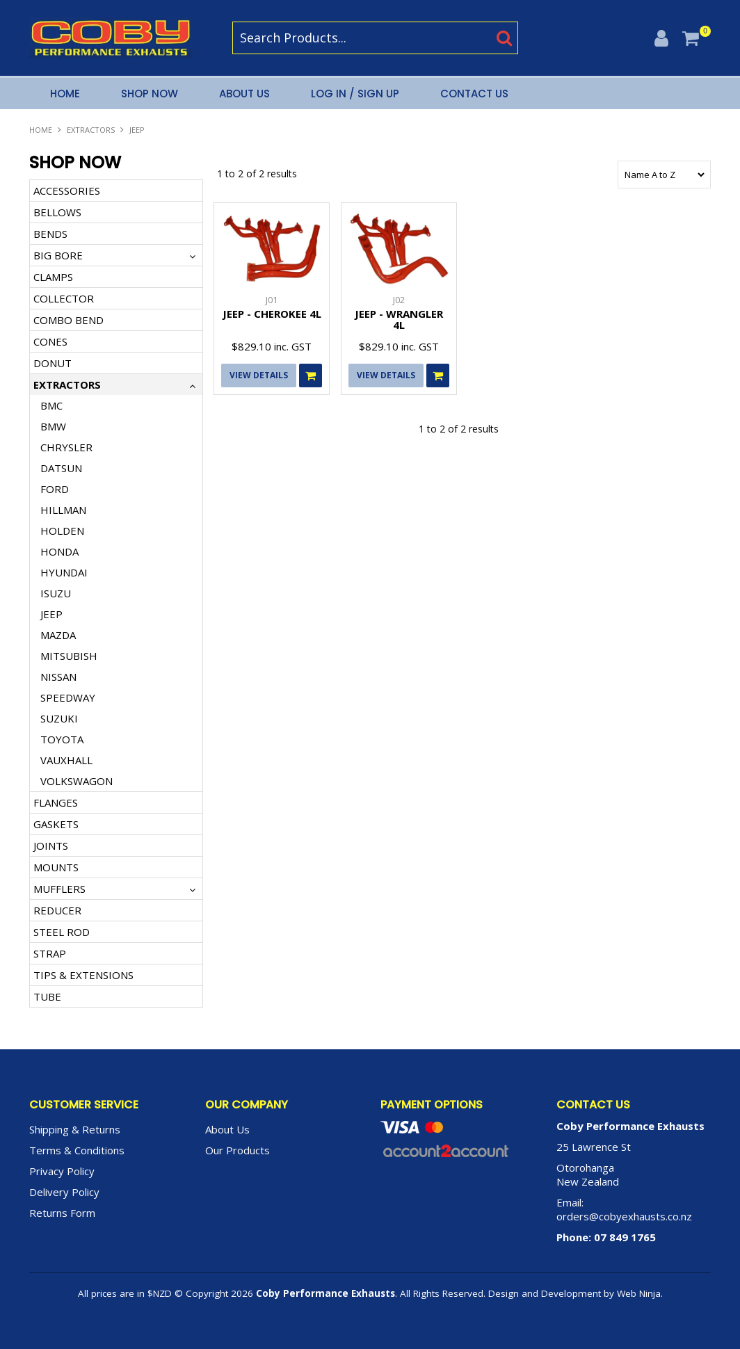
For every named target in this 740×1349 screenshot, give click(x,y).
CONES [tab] (50, 341)
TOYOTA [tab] (61, 739)
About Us (244, 93)
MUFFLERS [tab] (59, 889)
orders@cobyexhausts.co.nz (624, 1216)
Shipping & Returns (74, 1129)
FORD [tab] (54, 489)
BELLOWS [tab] (57, 212)
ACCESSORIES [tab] (66, 190)
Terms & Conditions (76, 1150)
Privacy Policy (62, 1171)
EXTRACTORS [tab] (67, 384)
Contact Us (474, 93)
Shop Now (149, 93)
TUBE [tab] (47, 996)
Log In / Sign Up (355, 93)
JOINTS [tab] (50, 846)
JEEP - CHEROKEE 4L (272, 314)
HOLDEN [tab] (62, 531)
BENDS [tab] (50, 234)
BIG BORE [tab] (58, 255)
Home (65, 93)
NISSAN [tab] (58, 677)
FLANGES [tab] (55, 802)
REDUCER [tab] (57, 910)
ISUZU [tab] (55, 593)
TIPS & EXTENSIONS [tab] (83, 975)
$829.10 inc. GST (272, 346)
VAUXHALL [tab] (66, 760)
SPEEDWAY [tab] (67, 697)
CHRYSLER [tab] (66, 447)
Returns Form (62, 1213)
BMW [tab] (53, 426)
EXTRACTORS (91, 129)
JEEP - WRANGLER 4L (399, 319)
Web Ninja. (640, 1293)
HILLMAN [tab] (63, 510)
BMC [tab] (51, 405)
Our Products (237, 1150)
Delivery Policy (64, 1192)
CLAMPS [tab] (53, 277)
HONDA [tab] (59, 551)
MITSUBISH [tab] (68, 656)
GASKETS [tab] (56, 824)
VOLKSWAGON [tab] (76, 781)
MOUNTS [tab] (56, 867)
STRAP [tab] (49, 953)
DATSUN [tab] (61, 468)
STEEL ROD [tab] (61, 932)
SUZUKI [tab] (59, 718)
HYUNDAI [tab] (64, 572)
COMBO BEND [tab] (68, 320)
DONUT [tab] (52, 363)
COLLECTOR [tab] (63, 298)
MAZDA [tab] (58, 635)
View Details (259, 375)
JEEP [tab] (51, 614)
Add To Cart (310, 375)
